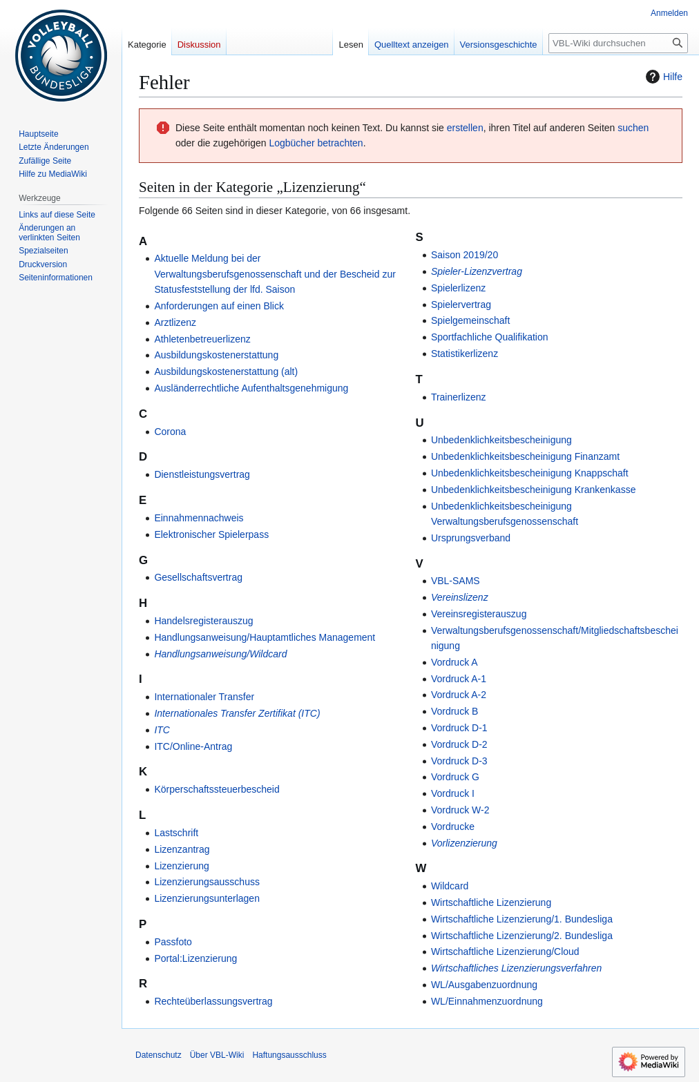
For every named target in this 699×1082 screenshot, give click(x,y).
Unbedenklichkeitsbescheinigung (501, 439)
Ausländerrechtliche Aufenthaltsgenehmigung (251, 388)
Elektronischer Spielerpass (211, 534)
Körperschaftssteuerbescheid (216, 789)
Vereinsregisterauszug (479, 613)
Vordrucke (453, 826)
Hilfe (662, 77)
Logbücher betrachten (316, 142)
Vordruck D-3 (459, 760)
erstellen (465, 127)
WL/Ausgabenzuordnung (484, 984)
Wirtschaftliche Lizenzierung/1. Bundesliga (522, 919)
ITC (162, 729)
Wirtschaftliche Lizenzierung (491, 902)
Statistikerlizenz (464, 353)
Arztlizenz (175, 322)
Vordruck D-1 (459, 727)
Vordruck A (454, 662)
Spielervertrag (461, 304)
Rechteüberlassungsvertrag (213, 1001)
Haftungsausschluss (289, 1055)
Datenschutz (158, 1055)
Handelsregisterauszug (203, 620)
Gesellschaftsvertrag (198, 577)
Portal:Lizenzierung (195, 958)
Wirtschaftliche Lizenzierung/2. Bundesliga (522, 935)
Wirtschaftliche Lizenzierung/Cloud (505, 951)
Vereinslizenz (459, 597)
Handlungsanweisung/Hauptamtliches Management (264, 637)
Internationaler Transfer (204, 696)
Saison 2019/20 (464, 254)
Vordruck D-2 (459, 744)
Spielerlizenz (458, 287)
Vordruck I (453, 793)
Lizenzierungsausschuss (207, 881)
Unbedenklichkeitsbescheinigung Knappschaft (530, 473)
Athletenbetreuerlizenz (202, 339)
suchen (633, 127)
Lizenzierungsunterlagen (207, 898)
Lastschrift (176, 832)
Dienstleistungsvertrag (202, 474)
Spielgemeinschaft (470, 320)
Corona (170, 431)
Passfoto (172, 941)
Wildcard (449, 885)
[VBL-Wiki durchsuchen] (618, 43)
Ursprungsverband (470, 537)
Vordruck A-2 (458, 694)
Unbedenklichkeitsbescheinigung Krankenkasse (533, 489)
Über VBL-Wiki (217, 1055)
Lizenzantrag (181, 849)
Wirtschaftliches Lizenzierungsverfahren (516, 968)
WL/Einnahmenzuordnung (487, 1001)
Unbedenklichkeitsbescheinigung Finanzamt (525, 456)
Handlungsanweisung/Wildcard (220, 653)
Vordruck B (454, 711)
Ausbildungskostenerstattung (216, 354)
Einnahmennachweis (198, 517)
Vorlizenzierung (464, 843)
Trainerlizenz (458, 397)
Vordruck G (455, 776)
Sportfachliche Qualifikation (489, 336)
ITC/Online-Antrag (193, 746)
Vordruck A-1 (458, 678)
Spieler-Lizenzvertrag (476, 271)
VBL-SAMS (455, 580)
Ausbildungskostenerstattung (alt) (226, 371)
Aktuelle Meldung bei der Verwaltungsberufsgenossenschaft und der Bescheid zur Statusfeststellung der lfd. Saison (274, 274)
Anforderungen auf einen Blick (219, 305)
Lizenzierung (181, 865)
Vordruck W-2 (460, 809)
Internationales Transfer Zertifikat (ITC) (237, 713)
